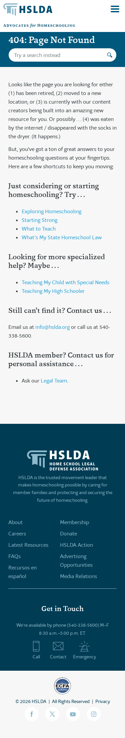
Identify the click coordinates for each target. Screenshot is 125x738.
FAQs (14, 556)
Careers (17, 533)
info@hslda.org (52, 327)
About (15, 522)
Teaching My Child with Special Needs (65, 282)
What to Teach (39, 228)
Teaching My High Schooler (53, 291)
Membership (74, 522)
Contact (58, 650)
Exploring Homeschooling (51, 211)
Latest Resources (28, 544)
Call (36, 650)
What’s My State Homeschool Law (62, 237)
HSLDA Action (76, 544)
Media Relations (78, 576)
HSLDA (39, 701)
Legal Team (54, 380)
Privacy (102, 701)
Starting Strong (39, 220)
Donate (68, 533)
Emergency (84, 650)
